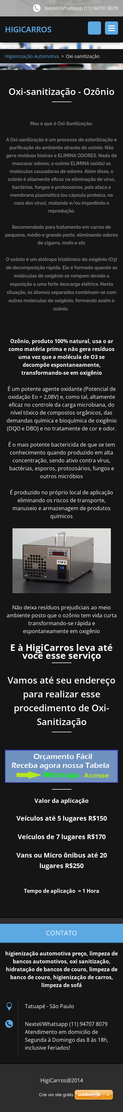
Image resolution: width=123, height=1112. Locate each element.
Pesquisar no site (94, 28)
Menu (111, 28)
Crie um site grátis (56, 1094)
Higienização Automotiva (32, 56)
